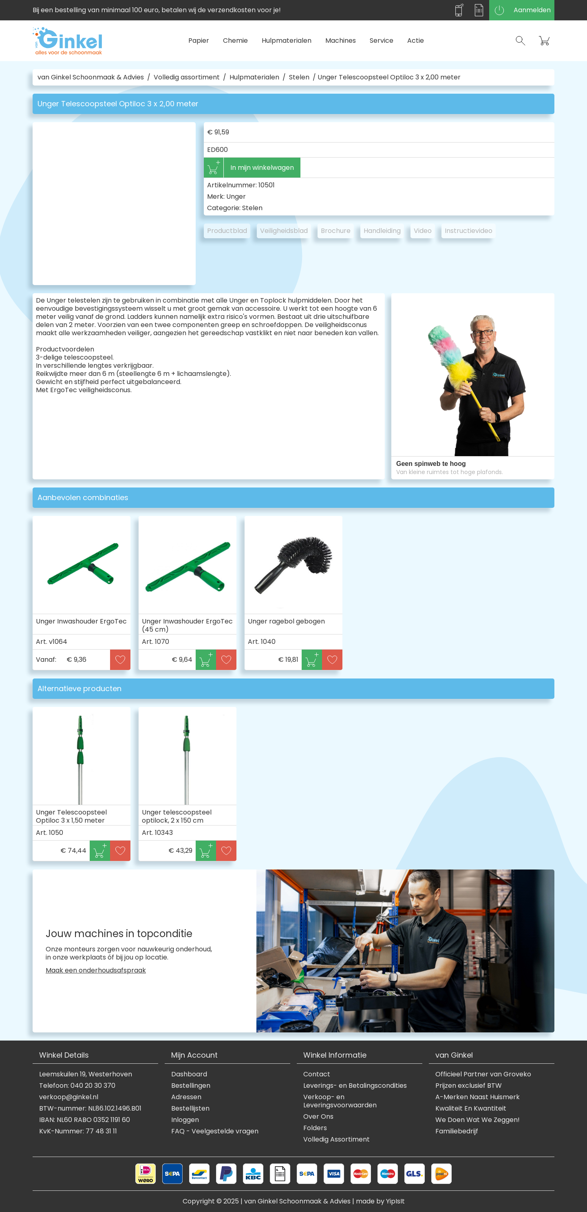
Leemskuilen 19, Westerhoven (85, 1074)
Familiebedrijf (456, 1131)
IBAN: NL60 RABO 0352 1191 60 (84, 1120)
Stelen (299, 77)
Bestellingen (190, 1086)
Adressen (186, 1097)
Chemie (235, 40)
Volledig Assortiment (336, 1139)
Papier (198, 40)
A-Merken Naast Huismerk (477, 1097)
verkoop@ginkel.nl (68, 1097)
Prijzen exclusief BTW (468, 1086)
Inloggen (185, 1120)
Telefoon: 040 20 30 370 (77, 1086)
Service (381, 40)
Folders (315, 1128)
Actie (415, 40)
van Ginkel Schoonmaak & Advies (91, 77)
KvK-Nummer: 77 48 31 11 (78, 1131)
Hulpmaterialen (286, 40)
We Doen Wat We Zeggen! (477, 1120)
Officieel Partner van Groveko (483, 1074)
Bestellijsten (190, 1108)
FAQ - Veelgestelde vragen (214, 1131)
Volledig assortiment (187, 77)
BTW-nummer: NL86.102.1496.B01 (90, 1108)
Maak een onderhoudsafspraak (96, 970)
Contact (316, 1074)
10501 (266, 185)
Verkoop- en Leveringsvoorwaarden (340, 1101)
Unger (236, 196)
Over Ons (318, 1117)
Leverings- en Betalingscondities (355, 1086)
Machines (340, 40)
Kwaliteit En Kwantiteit (470, 1108)
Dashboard (189, 1074)
